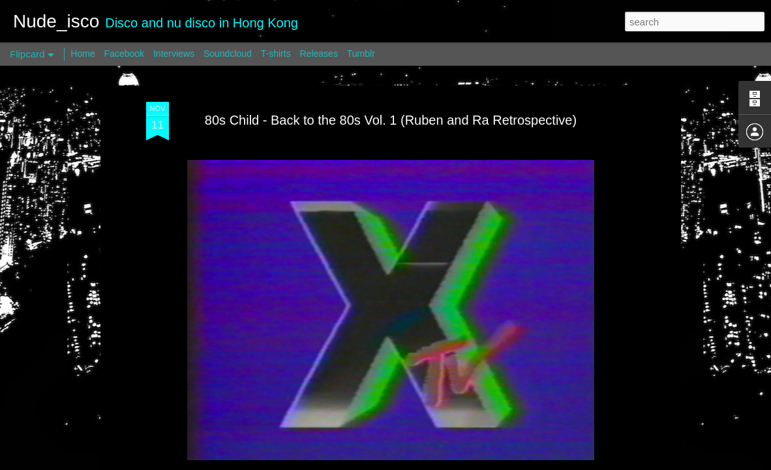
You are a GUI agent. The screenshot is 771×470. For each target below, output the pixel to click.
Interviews (173, 53)
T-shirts (276, 53)
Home (82, 53)
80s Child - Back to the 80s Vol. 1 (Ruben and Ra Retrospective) (391, 120)
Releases (319, 53)
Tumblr (361, 53)
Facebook (124, 53)
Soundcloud (228, 53)
